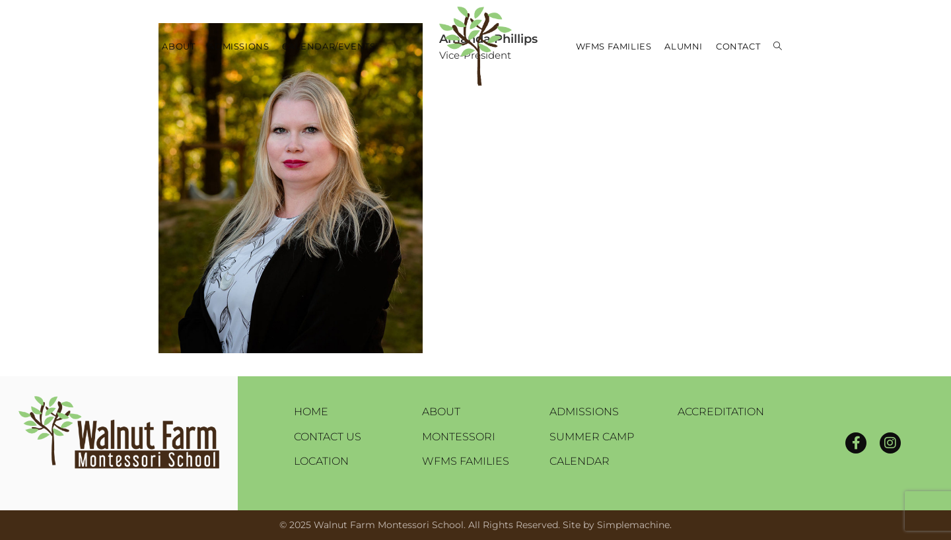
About (441, 411)
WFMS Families (465, 461)
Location (321, 461)
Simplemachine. (634, 525)
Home (311, 411)
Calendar (579, 461)
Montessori (458, 436)
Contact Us (327, 436)
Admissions (584, 411)
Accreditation (721, 411)
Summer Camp (591, 436)
